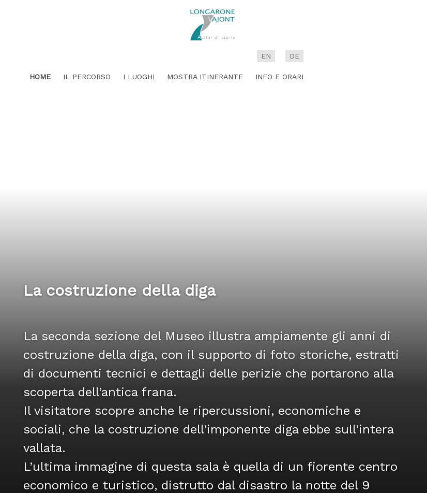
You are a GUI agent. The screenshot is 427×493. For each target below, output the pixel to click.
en (266, 56)
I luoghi (139, 76)
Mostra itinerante (205, 76)
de (294, 56)
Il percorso (87, 76)
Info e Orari (279, 76)
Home (40, 76)
